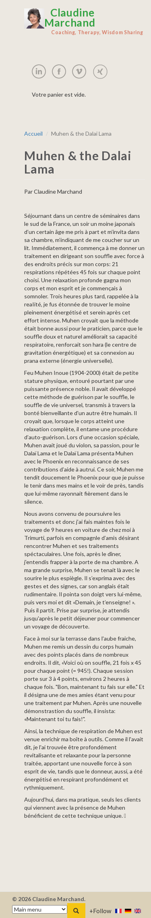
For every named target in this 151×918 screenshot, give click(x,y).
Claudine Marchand (84, 21)
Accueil (33, 133)
